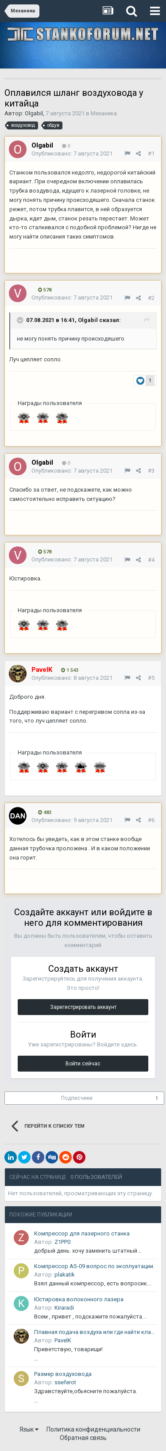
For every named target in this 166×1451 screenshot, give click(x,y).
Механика (104, 113)
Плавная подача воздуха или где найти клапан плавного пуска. (94, 1332)
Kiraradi (64, 1307)
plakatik (64, 1274)
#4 (151, 560)
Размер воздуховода (63, 1374)
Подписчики (77, 1098)
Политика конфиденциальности (93, 1429)
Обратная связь (83, 1437)
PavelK (62, 1340)
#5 (151, 677)
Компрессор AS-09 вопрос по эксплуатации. (94, 1266)
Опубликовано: (71, 153)
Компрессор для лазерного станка (82, 1233)
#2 (151, 298)
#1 (151, 153)
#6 (151, 820)
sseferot (65, 1382)
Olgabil (34, 113)
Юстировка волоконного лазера (79, 1299)
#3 (151, 470)
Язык (29, 1429)
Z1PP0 (62, 1242)
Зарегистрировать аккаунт (83, 1007)
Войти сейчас (83, 1064)
